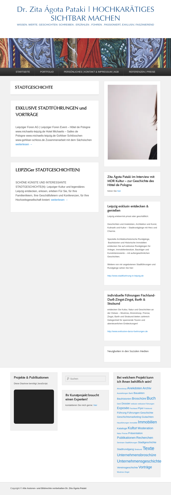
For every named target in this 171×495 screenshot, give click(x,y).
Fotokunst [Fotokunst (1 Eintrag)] (148, 408)
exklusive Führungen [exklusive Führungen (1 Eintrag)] (146, 404)
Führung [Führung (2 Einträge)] (122, 412)
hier (119, 191)
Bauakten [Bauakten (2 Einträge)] (139, 393)
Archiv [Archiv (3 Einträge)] (147, 388)
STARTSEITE (23, 71)
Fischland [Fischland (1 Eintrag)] (133, 408)
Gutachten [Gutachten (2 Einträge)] (147, 416)
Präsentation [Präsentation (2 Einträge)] (135, 433)
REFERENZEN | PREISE (142, 71)
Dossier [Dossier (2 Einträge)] (126, 403)
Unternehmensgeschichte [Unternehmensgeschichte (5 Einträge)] (139, 461)
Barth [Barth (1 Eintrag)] (131, 393)
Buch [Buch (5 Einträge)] (151, 398)
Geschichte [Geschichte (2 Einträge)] (146, 412)
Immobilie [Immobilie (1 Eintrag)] (133, 423)
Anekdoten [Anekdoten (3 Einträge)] (134, 388)
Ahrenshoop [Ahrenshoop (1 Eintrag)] (121, 389)
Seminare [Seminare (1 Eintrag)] (121, 443)
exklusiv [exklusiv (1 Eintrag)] (134, 404)
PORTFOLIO (47, 71)
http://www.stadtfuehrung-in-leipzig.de (125, 275)
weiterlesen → (24, 144)
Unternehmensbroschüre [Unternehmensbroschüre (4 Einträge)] (136, 455)
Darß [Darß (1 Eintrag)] (119, 404)
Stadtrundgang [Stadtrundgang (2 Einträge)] (125, 449)
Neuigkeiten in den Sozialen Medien (128, 351)
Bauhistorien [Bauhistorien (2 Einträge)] (124, 398)
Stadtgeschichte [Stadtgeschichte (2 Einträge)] (147, 442)
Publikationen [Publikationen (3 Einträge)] (126, 437)
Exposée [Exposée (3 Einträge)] (123, 408)
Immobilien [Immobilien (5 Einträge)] (147, 422)
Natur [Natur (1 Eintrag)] (119, 433)
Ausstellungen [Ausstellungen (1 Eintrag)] (122, 393)
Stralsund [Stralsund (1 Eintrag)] (138, 449)
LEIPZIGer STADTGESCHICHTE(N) (48, 170)
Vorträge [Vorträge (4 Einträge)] (145, 467)
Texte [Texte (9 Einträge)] (148, 448)
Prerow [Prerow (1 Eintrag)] (125, 433)
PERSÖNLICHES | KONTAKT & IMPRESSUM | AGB (91, 71)
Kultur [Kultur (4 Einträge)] (132, 428)
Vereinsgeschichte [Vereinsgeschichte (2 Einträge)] (127, 467)
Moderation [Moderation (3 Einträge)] (145, 428)
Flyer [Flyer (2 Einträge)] (141, 408)
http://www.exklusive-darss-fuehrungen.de (127, 331)
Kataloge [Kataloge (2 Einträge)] (122, 428)
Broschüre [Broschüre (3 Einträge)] (139, 398)
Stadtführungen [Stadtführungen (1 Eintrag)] (131, 443)
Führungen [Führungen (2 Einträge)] (133, 412)
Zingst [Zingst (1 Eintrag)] (126, 472)
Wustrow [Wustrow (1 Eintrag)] (120, 472)
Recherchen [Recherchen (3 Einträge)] (144, 437)
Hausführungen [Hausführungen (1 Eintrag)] (123, 423)
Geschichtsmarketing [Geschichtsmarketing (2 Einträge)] (129, 416)
